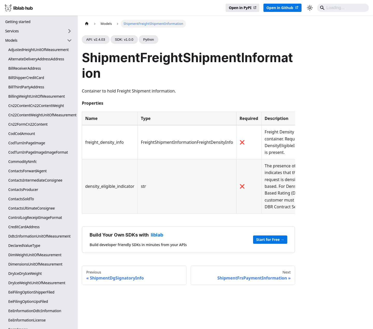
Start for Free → (270, 239)
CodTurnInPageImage (26, 142)
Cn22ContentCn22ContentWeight (36, 105)
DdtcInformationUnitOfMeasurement (39, 236)
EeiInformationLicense (27, 320)
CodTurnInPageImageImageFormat (38, 152)
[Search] (343, 8)
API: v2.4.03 (95, 39)
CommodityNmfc (22, 161)
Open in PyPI (240, 7)
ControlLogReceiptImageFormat (35, 217)
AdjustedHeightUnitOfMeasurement (38, 49)
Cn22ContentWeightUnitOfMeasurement (41, 114)
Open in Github (280, 7)
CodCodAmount (21, 133)
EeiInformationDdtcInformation (34, 310)
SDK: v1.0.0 (124, 39)
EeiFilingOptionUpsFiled (28, 301)
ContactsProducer (23, 189)
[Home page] (87, 24)
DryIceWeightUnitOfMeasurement (36, 282)
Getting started (18, 21)
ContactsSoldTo (21, 198)
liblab (157, 235)
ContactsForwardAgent (27, 170)
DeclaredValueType (24, 245)
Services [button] (12, 30)
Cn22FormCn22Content (28, 124)
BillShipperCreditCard (26, 77)
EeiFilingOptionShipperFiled (31, 292)
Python (148, 39)
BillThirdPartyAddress (26, 86)
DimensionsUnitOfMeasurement (35, 264)
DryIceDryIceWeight (25, 273)
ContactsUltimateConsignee (31, 208)
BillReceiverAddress (24, 68)
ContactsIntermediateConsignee (35, 180)
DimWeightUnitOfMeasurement (34, 254)
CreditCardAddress (24, 226)
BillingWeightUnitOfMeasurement (36, 96)
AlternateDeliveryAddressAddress (36, 58)
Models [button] (11, 40)
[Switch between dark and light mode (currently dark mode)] (310, 8)
